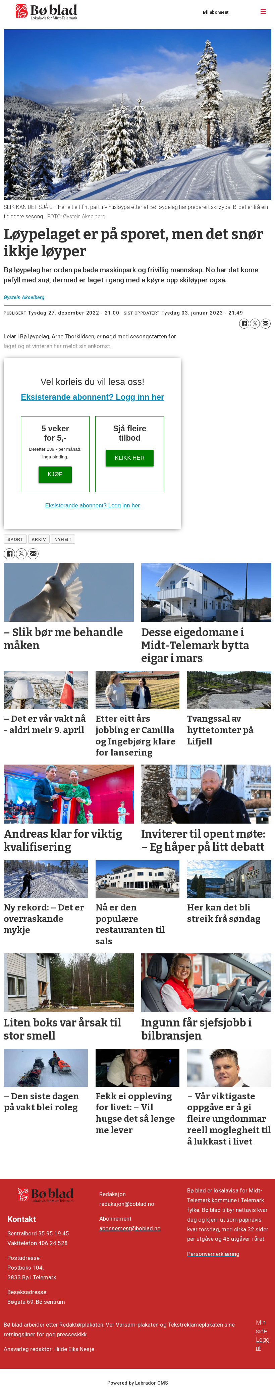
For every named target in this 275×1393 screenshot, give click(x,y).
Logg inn (242, 12)
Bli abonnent (215, 12)
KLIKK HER (130, 458)
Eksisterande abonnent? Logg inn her (92, 396)
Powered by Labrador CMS (137, 1383)
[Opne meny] (263, 12)
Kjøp (55, 474)
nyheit (62, 539)
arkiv (39, 539)
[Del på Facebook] (244, 324)
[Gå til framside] (46, 12)
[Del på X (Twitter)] (255, 324)
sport (15, 539)
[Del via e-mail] (266, 324)
